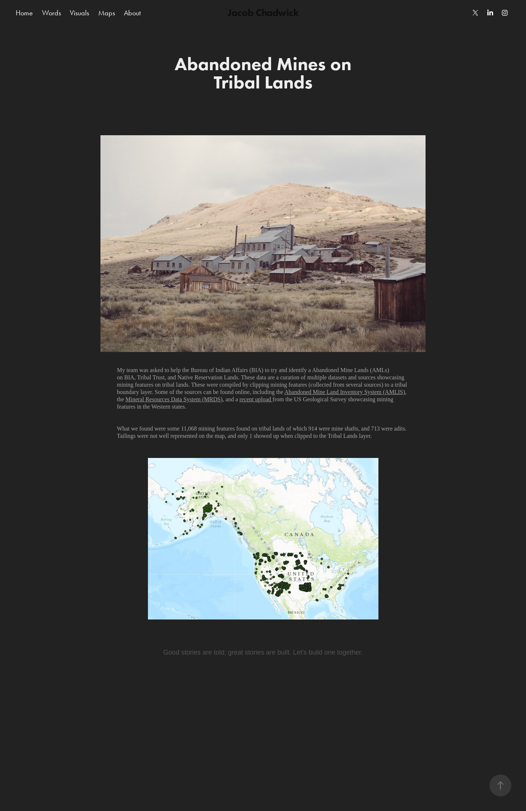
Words (51, 12)
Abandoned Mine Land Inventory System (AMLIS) (345, 392)
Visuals (79, 12)
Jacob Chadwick (263, 13)
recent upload (255, 399)
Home (24, 12)
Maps (106, 12)
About (132, 12)
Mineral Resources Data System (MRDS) (174, 399)
